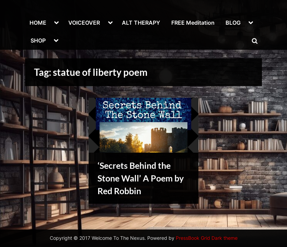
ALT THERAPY (141, 22)
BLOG (233, 22)
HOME (38, 22)
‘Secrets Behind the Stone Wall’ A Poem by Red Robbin (140, 178)
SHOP (38, 40)
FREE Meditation (193, 22)
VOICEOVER (84, 22)
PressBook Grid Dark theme (207, 238)
